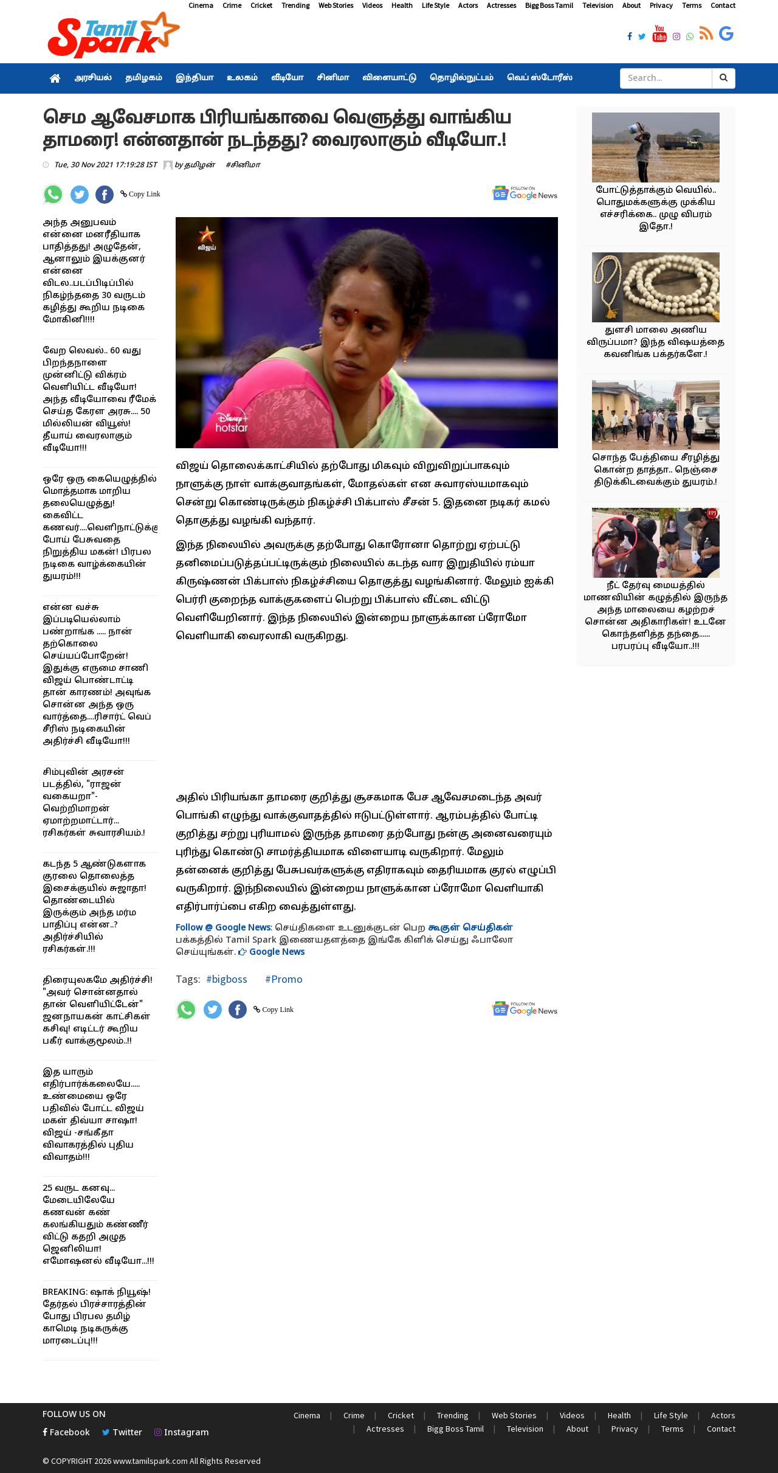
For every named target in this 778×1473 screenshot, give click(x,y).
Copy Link (143, 194)
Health (402, 5)
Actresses (501, 5)
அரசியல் (93, 78)
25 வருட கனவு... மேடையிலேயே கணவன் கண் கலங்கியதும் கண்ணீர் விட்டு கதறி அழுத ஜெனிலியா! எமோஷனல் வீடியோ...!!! (98, 1225)
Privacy (661, 5)
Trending (295, 5)
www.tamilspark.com (150, 1460)
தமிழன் (199, 165)
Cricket (261, 5)
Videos (372, 5)
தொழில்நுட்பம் (462, 78)
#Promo (283, 979)
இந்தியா (194, 78)
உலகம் (242, 78)
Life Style (435, 5)
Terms (691, 5)
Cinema (200, 5)
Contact (723, 5)
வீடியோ (287, 78)
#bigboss (226, 979)
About (631, 5)
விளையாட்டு (389, 78)
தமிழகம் (143, 78)
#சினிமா (242, 165)
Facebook (66, 1433)
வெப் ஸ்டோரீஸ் (540, 78)
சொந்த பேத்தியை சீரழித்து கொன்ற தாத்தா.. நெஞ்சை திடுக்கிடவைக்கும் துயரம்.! (656, 470)
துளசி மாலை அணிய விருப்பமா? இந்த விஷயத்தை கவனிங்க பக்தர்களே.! (656, 342)
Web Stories (335, 5)
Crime (231, 5)
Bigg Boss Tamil (549, 5)
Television (597, 5)
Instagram (181, 1433)
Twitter (122, 1433)
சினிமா (333, 78)
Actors (468, 5)
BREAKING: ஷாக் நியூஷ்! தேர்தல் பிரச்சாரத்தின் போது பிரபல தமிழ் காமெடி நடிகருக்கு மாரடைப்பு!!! (97, 1317)
